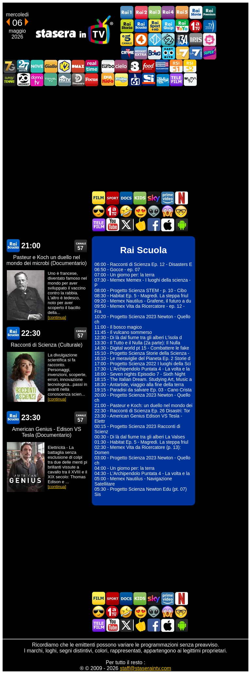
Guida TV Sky (153, 198)
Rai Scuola (141, 26)
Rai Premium (209, 12)
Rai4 (168, 12)
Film (99, 198)
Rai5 (182, 12)
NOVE (37, 66)
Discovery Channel (78, 79)
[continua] (57, 317)
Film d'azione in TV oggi (99, 211)
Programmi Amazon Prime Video (167, 198)
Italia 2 (168, 39)
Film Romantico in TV (140, 211)
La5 (209, 39)
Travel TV (51, 79)
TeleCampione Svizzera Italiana (162, 66)
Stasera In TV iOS (167, 224)
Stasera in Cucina (140, 224)
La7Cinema (196, 52)
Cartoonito (168, 52)
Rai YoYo (182, 26)
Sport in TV (112, 198)
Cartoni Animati (140, 198)
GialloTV (51, 66)
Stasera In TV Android (181, 224)
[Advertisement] (125, 138)
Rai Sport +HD (154, 26)
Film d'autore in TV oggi (181, 211)
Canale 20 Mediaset (23, 79)
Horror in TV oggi (167, 211)
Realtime (92, 66)
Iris (196, 39)
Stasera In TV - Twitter (126, 224)
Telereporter (162, 79)
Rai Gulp (168, 26)
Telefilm (176, 79)
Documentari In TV (126, 198)
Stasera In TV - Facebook (153, 224)
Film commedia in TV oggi (126, 211)
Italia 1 (154, 39)
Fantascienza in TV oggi (153, 211)
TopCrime (127, 52)
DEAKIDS (107, 79)
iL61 (135, 79)
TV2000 (209, 26)
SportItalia (149, 79)
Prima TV (196, 26)
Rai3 (154, 12)
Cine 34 (182, 39)
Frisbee (121, 79)
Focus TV (92, 79)
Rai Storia (127, 26)
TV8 (135, 66)
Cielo (121, 66)
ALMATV (190, 79)
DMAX (78, 66)
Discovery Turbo (107, 66)
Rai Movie (196, 12)
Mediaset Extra (141, 52)
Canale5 (127, 39)
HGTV (64, 79)
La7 (182, 52)
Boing (154, 52)
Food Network (149, 66)
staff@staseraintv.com (145, 668)
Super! (209, 52)
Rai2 (141, 12)
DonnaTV (37, 79)
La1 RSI (176, 66)
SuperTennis (9, 79)
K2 (64, 66)
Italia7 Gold (9, 66)
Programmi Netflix (181, 198)
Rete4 (141, 39)
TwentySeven (23, 66)
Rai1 (127, 12)
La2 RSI (190, 66)
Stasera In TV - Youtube (112, 224)
